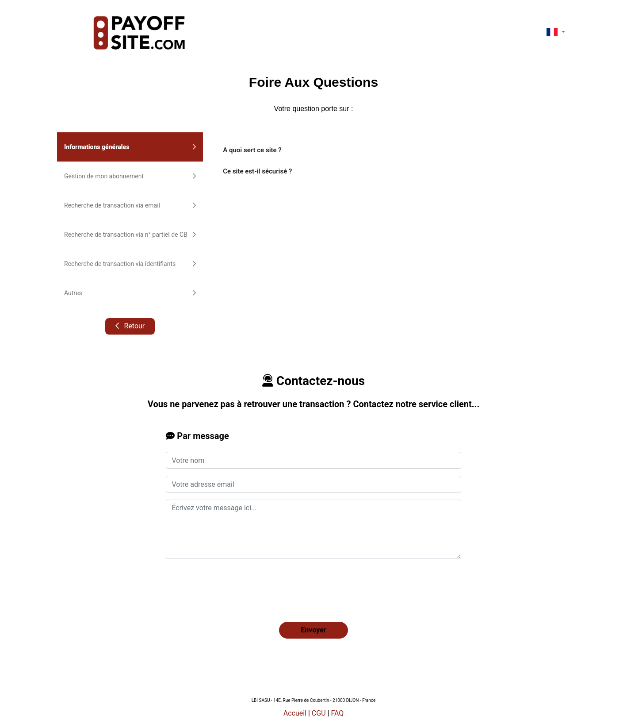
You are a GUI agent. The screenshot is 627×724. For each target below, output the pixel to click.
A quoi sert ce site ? (252, 150)
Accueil (294, 713)
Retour (130, 326)
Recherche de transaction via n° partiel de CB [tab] (130, 234)
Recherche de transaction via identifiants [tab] (130, 263)
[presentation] (233, 583)
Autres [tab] (130, 293)
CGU (319, 713)
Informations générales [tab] (130, 146)
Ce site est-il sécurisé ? (257, 171)
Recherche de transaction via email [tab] (130, 205)
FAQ (337, 713)
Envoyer (313, 630)
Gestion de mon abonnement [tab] (130, 176)
